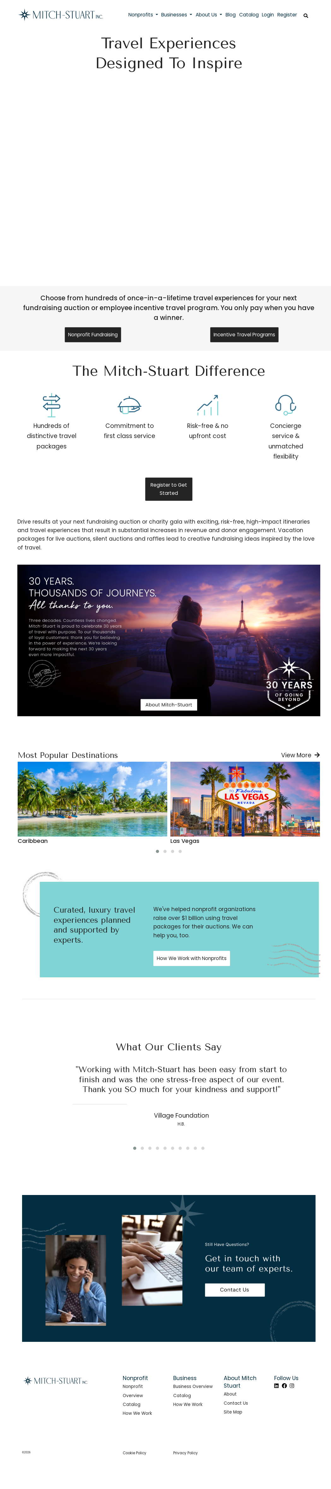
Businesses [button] (174, 14)
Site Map (233, 1412)
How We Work (137, 1413)
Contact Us (236, 1403)
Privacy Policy (185, 1453)
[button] (157, 851)
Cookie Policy (134, 1453)
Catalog (131, 1405)
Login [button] (268, 14)
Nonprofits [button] (141, 14)
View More (300, 755)
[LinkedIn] (276, 1386)
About (230, 1394)
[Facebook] (284, 1386)
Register (287, 14)
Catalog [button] (249, 14)
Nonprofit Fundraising (93, 334)
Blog (231, 14)
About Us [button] (207, 14)
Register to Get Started (169, 489)
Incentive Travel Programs (244, 334)
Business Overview (193, 1387)
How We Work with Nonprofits (192, 958)
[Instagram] (292, 1386)
